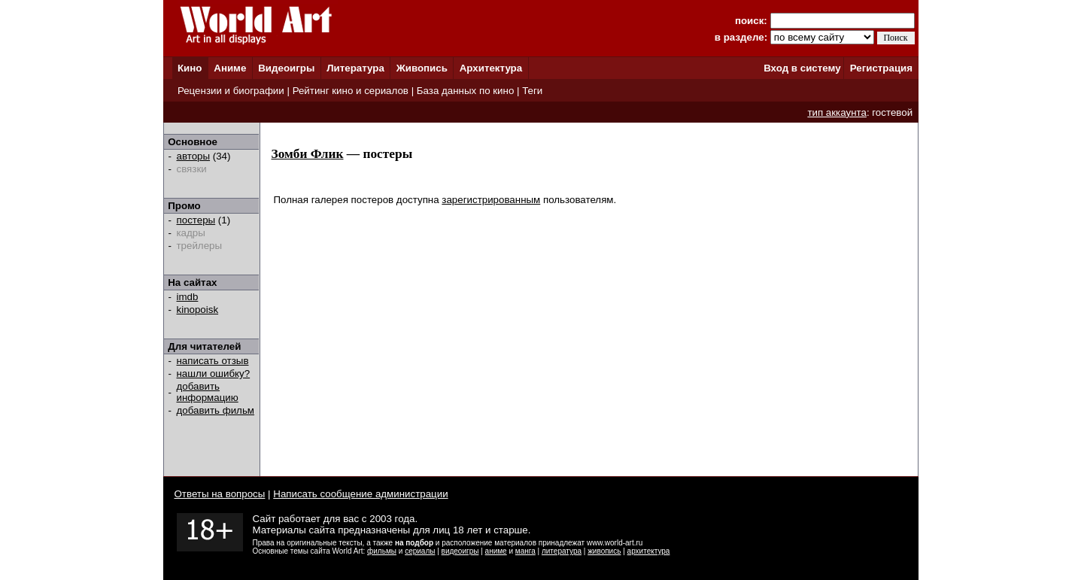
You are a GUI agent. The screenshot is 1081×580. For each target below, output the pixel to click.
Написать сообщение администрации (360, 494)
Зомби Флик (308, 154)
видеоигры (460, 551)
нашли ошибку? (214, 373)
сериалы (420, 551)
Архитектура (491, 68)
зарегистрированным (491, 199)
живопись (604, 551)
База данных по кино (465, 90)
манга (525, 551)
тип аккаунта (837, 112)
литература (561, 551)
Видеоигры (286, 68)
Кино (190, 68)
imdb (188, 296)
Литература (355, 68)
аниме (496, 551)
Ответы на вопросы (220, 494)
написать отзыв (213, 360)
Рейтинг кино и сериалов (350, 90)
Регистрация (881, 68)
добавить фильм (216, 410)
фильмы (381, 551)
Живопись (422, 68)
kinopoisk (198, 309)
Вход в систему (802, 68)
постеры (196, 220)
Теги (532, 90)
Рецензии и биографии (231, 90)
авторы (194, 156)
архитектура (648, 551)
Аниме (230, 68)
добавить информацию (207, 392)
